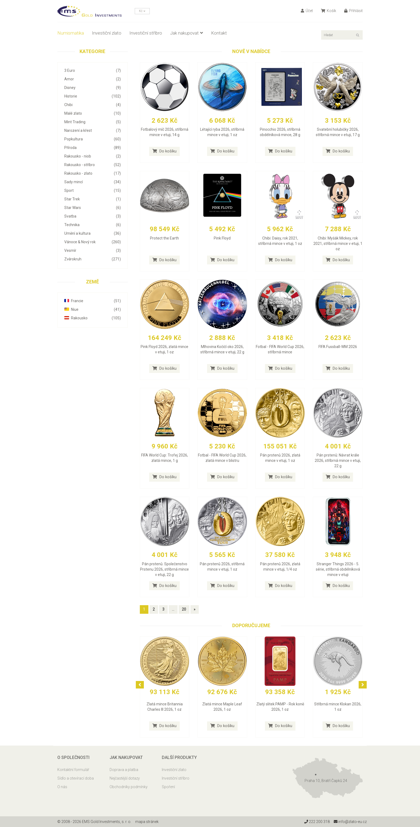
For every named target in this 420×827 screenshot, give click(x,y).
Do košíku (164, 151)
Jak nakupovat (186, 33)
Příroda (92, 147)
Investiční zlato (106, 33)
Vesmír (92, 250)
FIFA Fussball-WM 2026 (337, 347)
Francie (92, 301)
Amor (92, 79)
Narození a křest (92, 130)
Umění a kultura (92, 233)
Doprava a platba (124, 770)
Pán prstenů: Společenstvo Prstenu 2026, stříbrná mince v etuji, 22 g (164, 569)
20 (184, 609)
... (173, 609)
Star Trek (92, 199)
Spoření (168, 787)
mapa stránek (147, 821)
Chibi (92, 104)
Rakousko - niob (92, 156)
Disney (92, 87)
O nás (62, 787)
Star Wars (92, 207)
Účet (307, 11)
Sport (92, 190)
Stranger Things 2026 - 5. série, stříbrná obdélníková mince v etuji (338, 569)
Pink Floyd (222, 238)
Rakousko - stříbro (92, 164)
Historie (92, 96)
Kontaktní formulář (73, 770)
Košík (328, 11)
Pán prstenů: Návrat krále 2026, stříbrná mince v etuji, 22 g (338, 460)
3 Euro (92, 70)
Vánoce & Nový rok (92, 242)
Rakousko (92, 318)
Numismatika (70, 33)
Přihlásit (353, 11)
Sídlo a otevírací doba (75, 778)
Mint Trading (92, 122)
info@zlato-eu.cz (350, 821)
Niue (92, 309)
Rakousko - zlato (92, 173)
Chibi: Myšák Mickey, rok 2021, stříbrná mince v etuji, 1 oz (337, 243)
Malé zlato (92, 113)
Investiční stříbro (145, 33)
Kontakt (219, 33)
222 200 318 (317, 821)
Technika (92, 224)
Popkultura (92, 139)
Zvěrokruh (92, 259)
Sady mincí (92, 182)
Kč (142, 11)
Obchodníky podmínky (129, 787)
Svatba (92, 216)
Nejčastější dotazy (125, 778)
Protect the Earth (164, 238)
